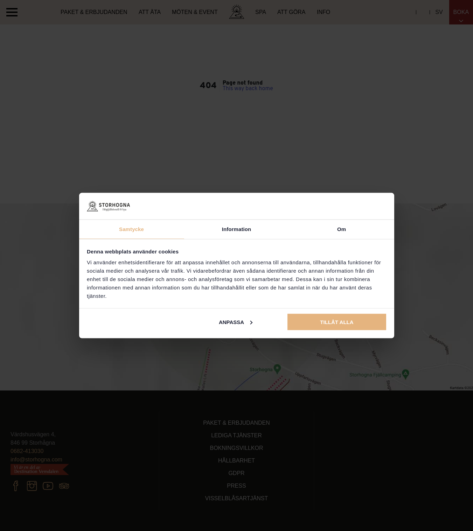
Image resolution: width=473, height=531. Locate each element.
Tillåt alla (336, 322)
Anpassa (235, 322)
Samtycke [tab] (131, 229)
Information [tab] (236, 229)
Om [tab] (341, 229)
